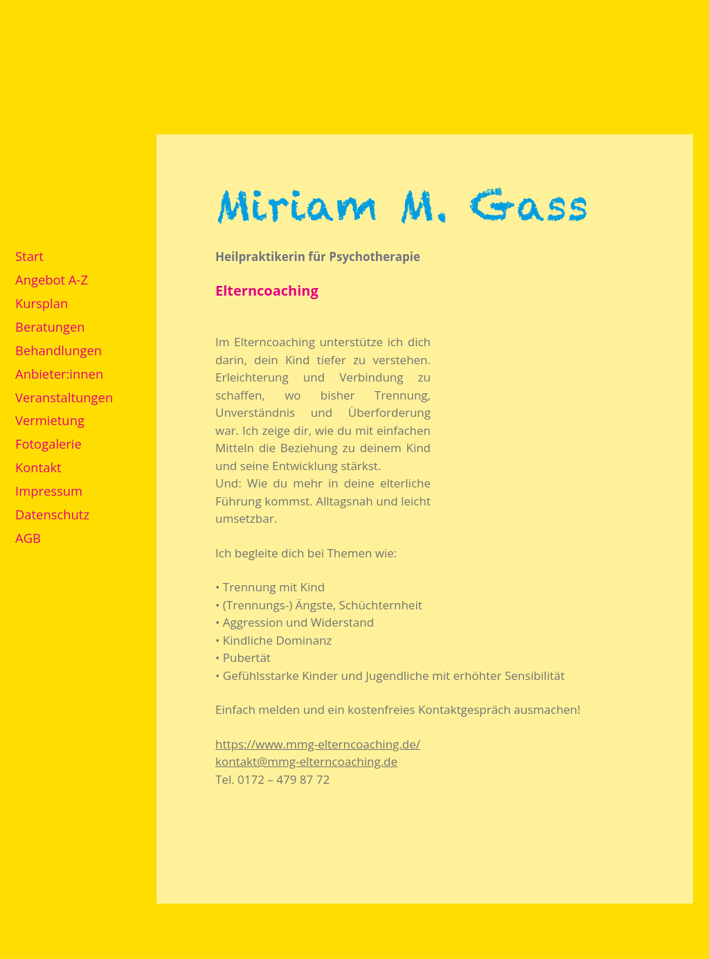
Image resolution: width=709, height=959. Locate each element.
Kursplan (41, 303)
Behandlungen (58, 350)
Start (29, 256)
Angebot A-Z (51, 279)
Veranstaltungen (64, 397)
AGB (28, 537)
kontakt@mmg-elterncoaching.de (306, 761)
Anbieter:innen (59, 373)
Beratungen (50, 326)
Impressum (48, 490)
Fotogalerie (48, 443)
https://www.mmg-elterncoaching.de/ (317, 744)
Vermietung (49, 420)
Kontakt (38, 467)
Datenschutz (52, 514)
